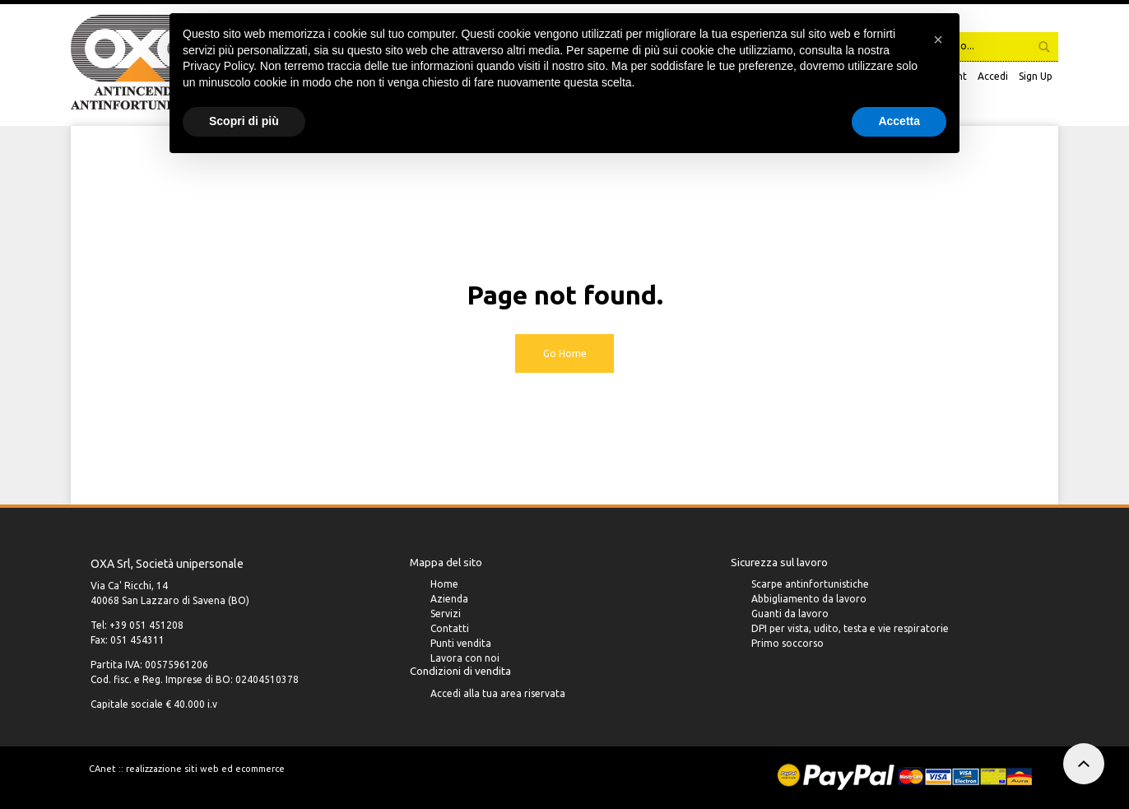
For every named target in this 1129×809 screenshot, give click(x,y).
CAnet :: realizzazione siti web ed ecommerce (187, 769)
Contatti (449, 630)
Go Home (565, 353)
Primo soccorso (787, 644)
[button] (938, 39)
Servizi (445, 615)
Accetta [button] (899, 121)
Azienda (449, 600)
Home (444, 585)
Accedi (993, 76)
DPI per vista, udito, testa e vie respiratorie (850, 630)
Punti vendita (460, 644)
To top (1083, 763)
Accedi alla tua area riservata (497, 695)
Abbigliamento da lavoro (808, 600)
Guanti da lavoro (790, 615)
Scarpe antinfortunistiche (810, 585)
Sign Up (1035, 76)
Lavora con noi (464, 659)
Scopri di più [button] (244, 121)
